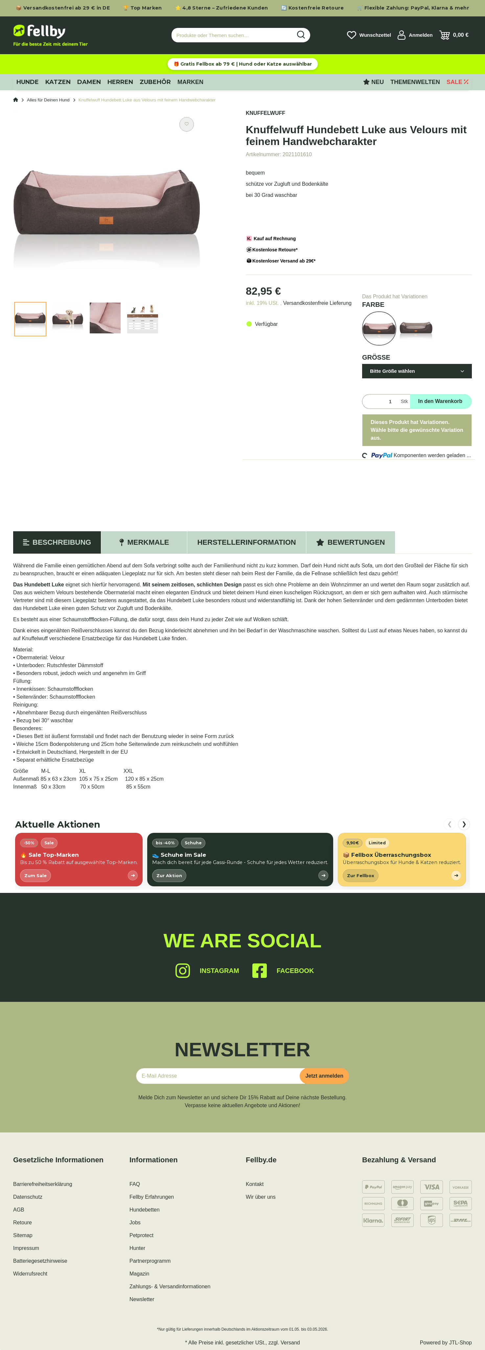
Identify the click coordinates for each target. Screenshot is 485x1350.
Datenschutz (27, 1197)
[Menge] (380, 401)
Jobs (135, 1222)
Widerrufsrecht (30, 1273)
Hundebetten (144, 1210)
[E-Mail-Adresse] (220, 1076)
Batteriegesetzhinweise (40, 1261)
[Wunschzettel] (369, 35)
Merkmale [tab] (144, 542)
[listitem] (79, 859)
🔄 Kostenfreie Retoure (312, 8)
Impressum (26, 1248)
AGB (18, 1210)
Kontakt (255, 1184)
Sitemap (23, 1235)
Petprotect (141, 1235)
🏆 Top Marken (142, 8)
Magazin (139, 1273)
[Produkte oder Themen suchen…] (232, 35)
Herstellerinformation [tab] (246, 542)
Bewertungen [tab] (350, 542)
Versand (290, 1342)
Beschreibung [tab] (57, 542)
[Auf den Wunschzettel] (186, 124)
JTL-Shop (460, 1342)
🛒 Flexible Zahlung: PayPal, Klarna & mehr (413, 8)
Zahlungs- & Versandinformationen (169, 1286)
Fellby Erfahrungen (151, 1197)
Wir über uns (261, 1197)
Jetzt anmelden (324, 1076)
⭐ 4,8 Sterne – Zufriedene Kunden (221, 8)
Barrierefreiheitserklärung (42, 1184)
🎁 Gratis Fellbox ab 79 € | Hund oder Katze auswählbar (242, 64)
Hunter (137, 1248)
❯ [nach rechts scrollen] (464, 824)
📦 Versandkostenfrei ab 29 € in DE (63, 8)
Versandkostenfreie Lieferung (317, 303)
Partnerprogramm (150, 1261)
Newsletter (141, 1299)
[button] (415, 35)
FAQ (134, 1184)
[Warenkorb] (454, 35)
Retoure (22, 1222)
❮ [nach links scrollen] (449, 824)
